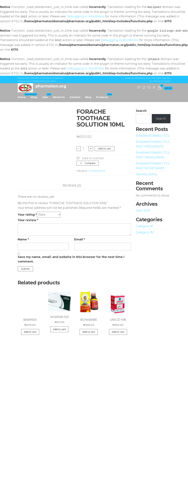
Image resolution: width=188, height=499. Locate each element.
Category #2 (145, 232)
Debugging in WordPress (85, 16)
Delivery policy (146, 174)
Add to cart (104, 148)
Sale (46, 96)
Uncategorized (96, 170)
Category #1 (144, 226)
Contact (75, 97)
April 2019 (143, 210)
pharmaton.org (50, 86)
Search (141, 111)
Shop (34, 97)
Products (103, 96)
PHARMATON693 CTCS (152, 136)
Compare (90, 163)
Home (23, 96)
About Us (59, 97)
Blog (88, 97)
